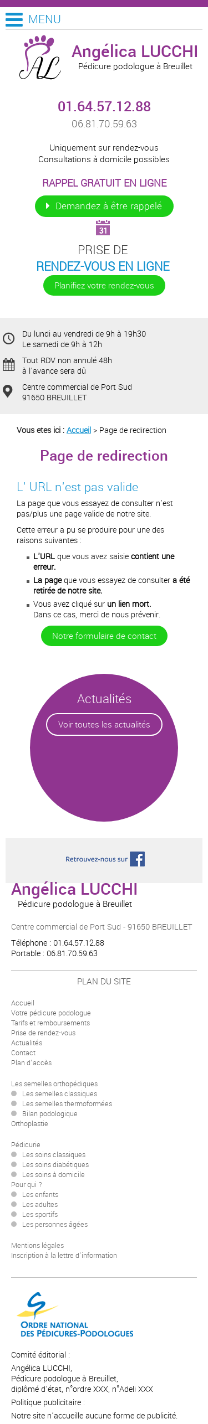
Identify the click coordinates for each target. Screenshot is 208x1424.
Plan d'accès (31, 1063)
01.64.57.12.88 (104, 107)
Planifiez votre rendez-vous (104, 285)
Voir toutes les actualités (104, 724)
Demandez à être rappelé (108, 206)
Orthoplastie (29, 1124)
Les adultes (40, 1205)
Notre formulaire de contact (104, 636)
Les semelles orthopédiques (54, 1084)
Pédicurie (25, 1145)
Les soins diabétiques (55, 1165)
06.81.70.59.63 (104, 124)
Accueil (79, 430)
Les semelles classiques (59, 1094)
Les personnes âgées (55, 1225)
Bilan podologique (50, 1114)
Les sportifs (40, 1215)
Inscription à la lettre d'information (64, 1256)
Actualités (26, 1043)
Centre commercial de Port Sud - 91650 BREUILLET (101, 927)
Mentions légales (37, 1246)
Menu (44, 19)
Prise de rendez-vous (43, 1033)
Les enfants (40, 1195)
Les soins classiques (53, 1155)
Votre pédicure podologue (51, 1013)
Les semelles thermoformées (67, 1104)
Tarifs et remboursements (50, 1023)
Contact (23, 1053)
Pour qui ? (26, 1185)
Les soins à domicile (53, 1175)
